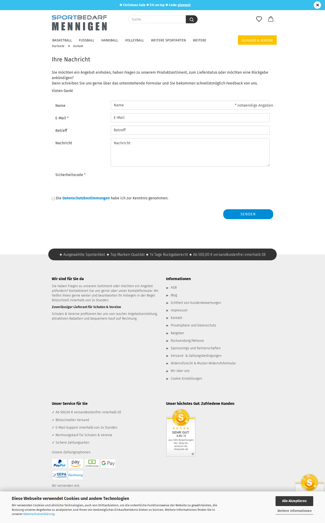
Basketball (62, 40)
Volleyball (134, 40)
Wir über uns (180, 371)
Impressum (179, 310)
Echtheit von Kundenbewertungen (196, 303)
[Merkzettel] (259, 19)
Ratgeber (177, 333)
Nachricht (63, 143)
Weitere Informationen (294, 511)
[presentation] (146, 179)
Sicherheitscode (69, 175)
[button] (271, 19)
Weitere (199, 40)
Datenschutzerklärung (38, 514)
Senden (248, 214)
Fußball (86, 40)
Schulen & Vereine (257, 40)
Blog (174, 295)
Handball (109, 40)
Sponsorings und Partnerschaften (196, 348)
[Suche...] (192, 19)
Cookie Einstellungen (186, 379)
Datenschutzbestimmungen (86, 198)
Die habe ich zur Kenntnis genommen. (112, 198)
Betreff (61, 130)
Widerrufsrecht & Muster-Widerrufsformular (203, 363)
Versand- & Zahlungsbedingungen (196, 356)
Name (60, 105)
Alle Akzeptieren (294, 501)
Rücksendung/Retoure (187, 341)
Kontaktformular (140, 291)
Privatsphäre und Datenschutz (193, 325)
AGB (174, 288)
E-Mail (61, 118)
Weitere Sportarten (168, 40)
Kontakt (176, 318)
